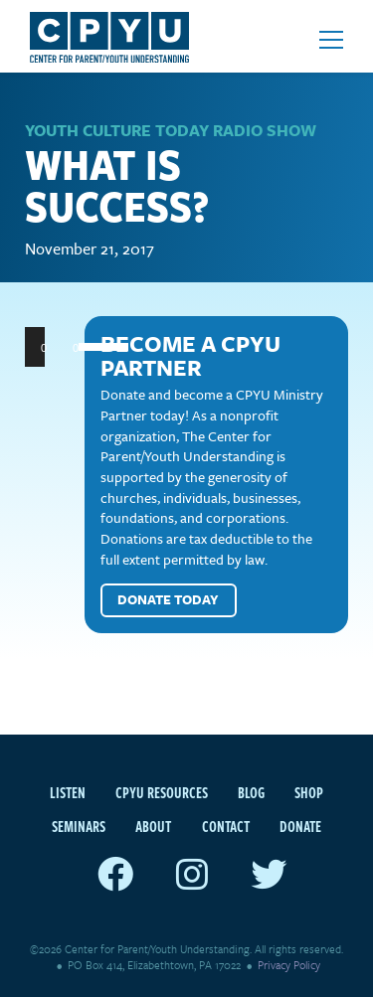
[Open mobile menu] (331, 40)
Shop (308, 792)
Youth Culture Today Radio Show (170, 130)
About (153, 826)
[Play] (51, 347)
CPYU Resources (161, 792)
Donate (300, 826)
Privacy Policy (289, 964)
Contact (226, 826)
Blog (251, 792)
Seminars (78, 826)
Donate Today (168, 599)
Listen (68, 792)
